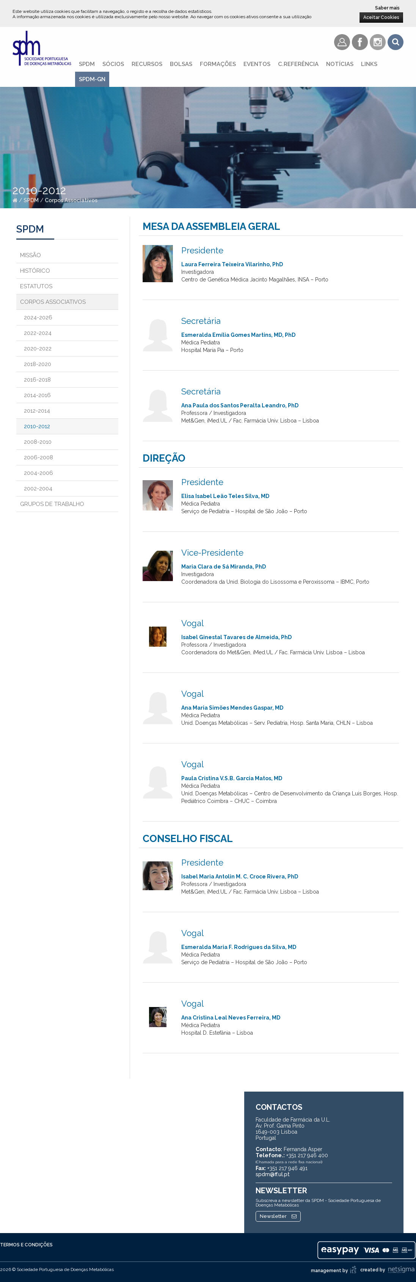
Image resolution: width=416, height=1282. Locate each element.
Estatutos (36, 286)
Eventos (256, 64)
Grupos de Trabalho (52, 504)
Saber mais (387, 8)
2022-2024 (38, 333)
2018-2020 (37, 364)
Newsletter (278, 1216)
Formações (218, 64)
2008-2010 (38, 441)
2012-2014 (37, 410)
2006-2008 (38, 457)
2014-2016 (37, 395)
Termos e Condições (26, 1244)
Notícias (339, 64)
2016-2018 (37, 379)
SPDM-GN (92, 79)
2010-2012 (37, 426)
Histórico (35, 270)
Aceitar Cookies (381, 17)
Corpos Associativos (71, 200)
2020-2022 (38, 348)
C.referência (298, 64)
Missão (30, 255)
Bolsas (181, 64)
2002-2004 (38, 488)
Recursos (147, 64)
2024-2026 (38, 317)
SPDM (87, 64)
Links (369, 64)
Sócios (113, 64)
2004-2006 (38, 473)
